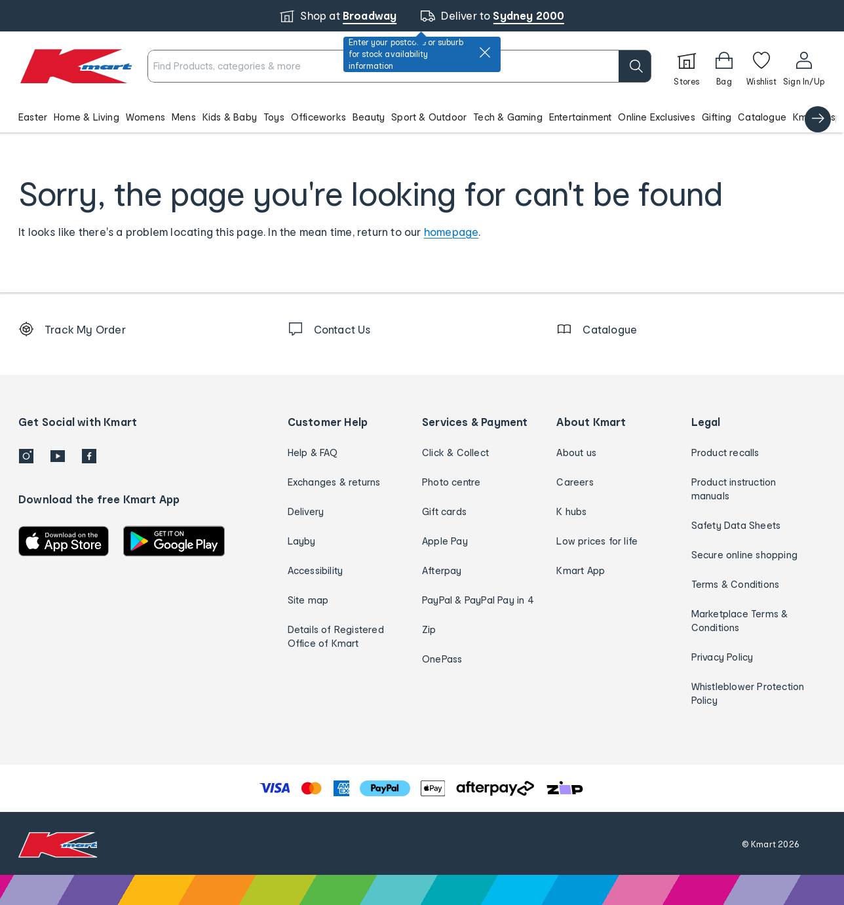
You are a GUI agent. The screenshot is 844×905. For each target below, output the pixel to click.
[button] (422, 116)
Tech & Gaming (508, 117)
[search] (635, 66)
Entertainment (580, 117)
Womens (145, 117)
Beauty (369, 117)
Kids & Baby (229, 117)
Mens (184, 117)
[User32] (804, 66)
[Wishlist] (761, 66)
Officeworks (318, 117)
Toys (273, 117)
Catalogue (762, 117)
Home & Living (86, 117)
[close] (485, 52)
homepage (451, 231)
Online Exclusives (656, 117)
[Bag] (724, 66)
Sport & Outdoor (429, 117)
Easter (32, 117)
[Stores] (687, 66)
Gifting (716, 117)
